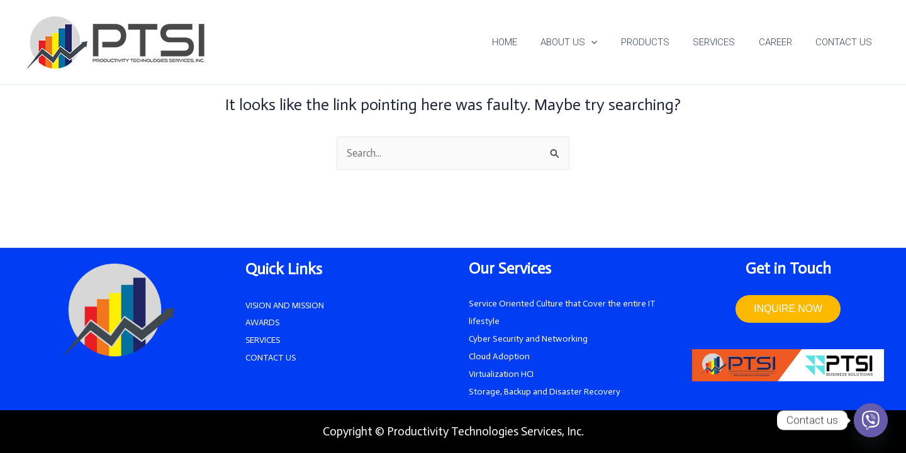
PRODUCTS (661, 42)
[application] (612, 42)
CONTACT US (846, 42)
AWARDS (263, 323)
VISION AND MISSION (286, 305)
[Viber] (871, 420)
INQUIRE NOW (787, 309)
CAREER (782, 42)
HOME (530, 42)
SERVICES (726, 42)
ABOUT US (590, 42)
